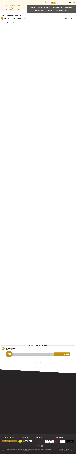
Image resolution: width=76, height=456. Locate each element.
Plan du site (25, 449)
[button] (68, 18)
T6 (11, 349)
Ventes (39, 7)
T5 (9, 349)
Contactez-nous (61, 11)
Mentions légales (30, 449)
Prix (13, 22)
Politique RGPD (26, 450)
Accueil (32, 7)
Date (8, 22)
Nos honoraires (37, 449)
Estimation (47, 7)
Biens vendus (57, 7)
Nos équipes (39, 11)
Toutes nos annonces (50, 449)
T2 (6, 349)
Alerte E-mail (49, 11)
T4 (7, 349)
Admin (44, 449)
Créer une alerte (62, 354)
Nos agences (68, 7)
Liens (41, 449)
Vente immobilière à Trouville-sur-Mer (11, 14)
